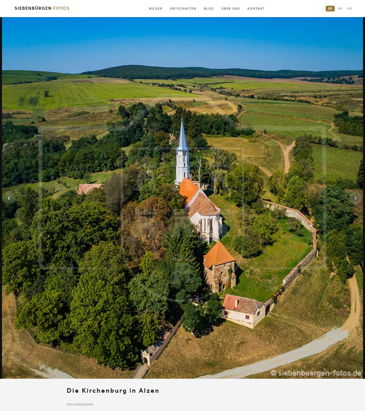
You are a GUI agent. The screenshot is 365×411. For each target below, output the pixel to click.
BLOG (209, 8)
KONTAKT (256, 8)
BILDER (156, 8)
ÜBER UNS (230, 8)
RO (350, 9)
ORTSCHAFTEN (183, 8)
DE (330, 9)
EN (340, 9)
